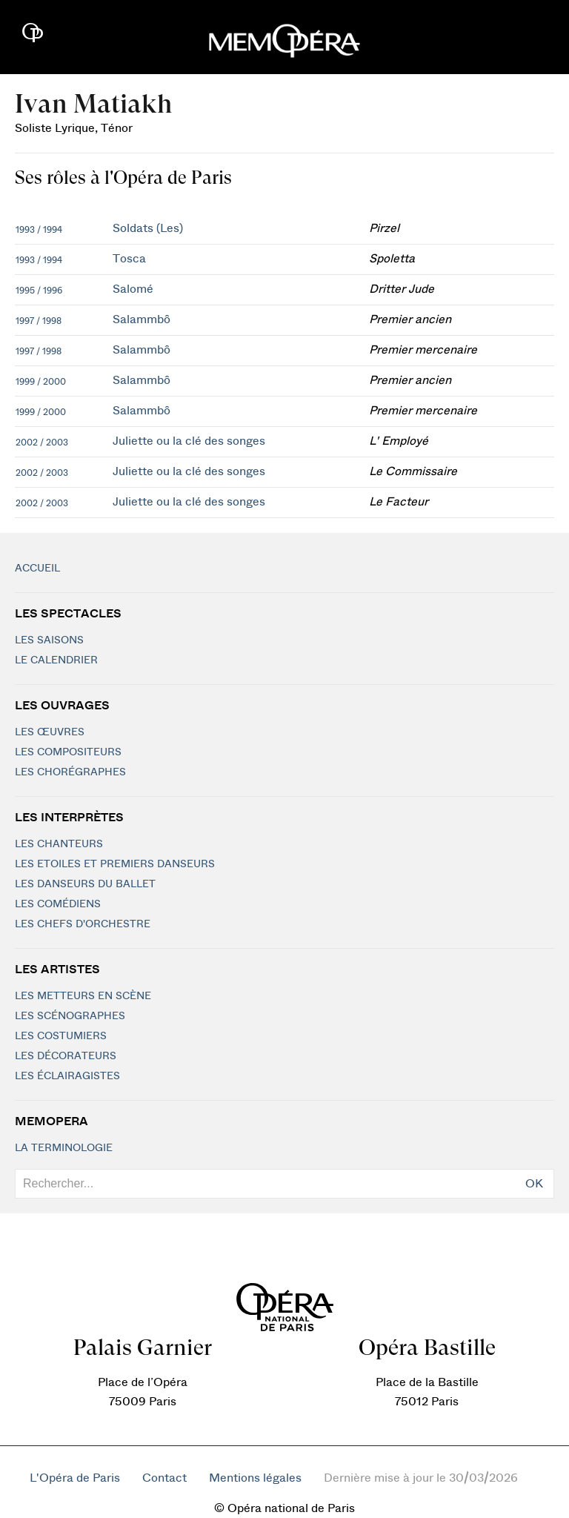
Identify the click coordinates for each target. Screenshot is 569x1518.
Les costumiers (61, 1036)
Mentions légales (255, 1478)
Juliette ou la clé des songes (189, 441)
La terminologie (64, 1148)
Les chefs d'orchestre (82, 924)
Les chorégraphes (70, 772)
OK (534, 1184)
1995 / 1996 (39, 290)
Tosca (129, 259)
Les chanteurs (59, 844)
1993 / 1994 (39, 229)
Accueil (37, 568)
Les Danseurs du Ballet (85, 884)
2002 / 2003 (42, 442)
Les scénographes (70, 1016)
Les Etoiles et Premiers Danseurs (115, 864)
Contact (164, 1478)
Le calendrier (56, 660)
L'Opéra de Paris (75, 1478)
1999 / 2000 (41, 381)
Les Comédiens (58, 904)
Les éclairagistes (67, 1076)
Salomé (133, 289)
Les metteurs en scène (83, 996)
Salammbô (141, 319)
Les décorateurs (65, 1056)
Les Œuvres (49, 732)
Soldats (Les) (148, 228)
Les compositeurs (68, 752)
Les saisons (49, 640)
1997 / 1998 (38, 320)
